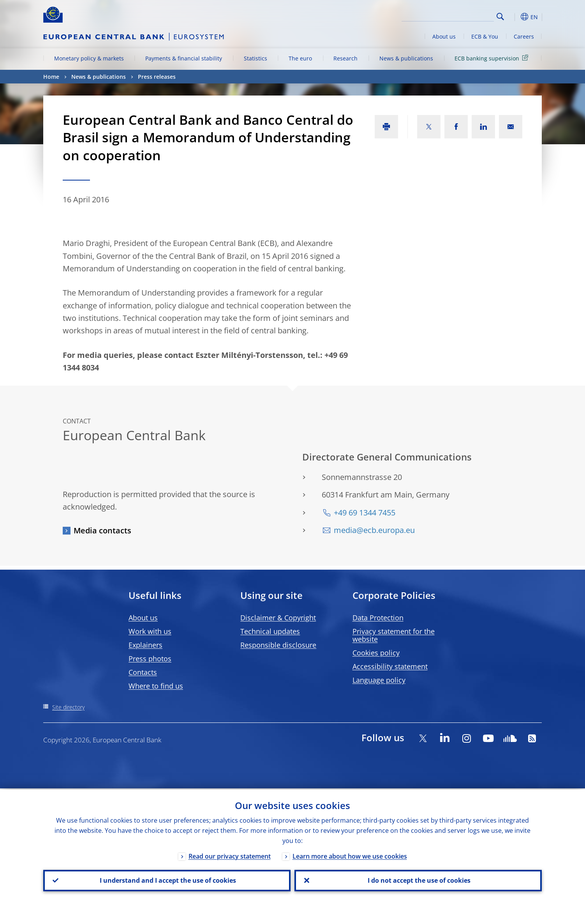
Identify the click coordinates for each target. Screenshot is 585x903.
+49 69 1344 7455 (364, 512)
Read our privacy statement (230, 855)
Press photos (150, 658)
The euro (300, 58)
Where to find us (156, 686)
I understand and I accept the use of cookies (167, 880)
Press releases (157, 76)
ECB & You (484, 36)
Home (51, 76)
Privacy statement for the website (393, 635)
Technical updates (270, 631)
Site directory (68, 707)
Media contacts (102, 530)
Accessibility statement (390, 666)
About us (444, 36)
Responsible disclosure (278, 645)
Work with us (150, 631)
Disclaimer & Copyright (278, 617)
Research (345, 58)
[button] (514, 16)
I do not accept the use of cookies (418, 880)
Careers (524, 36)
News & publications (406, 58)
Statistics (255, 58)
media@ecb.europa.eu (374, 530)
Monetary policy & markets (89, 58)
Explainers (145, 645)
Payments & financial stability (183, 58)
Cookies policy (376, 652)
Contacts (143, 672)
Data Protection (378, 617)
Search (500, 16)
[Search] (455, 15)
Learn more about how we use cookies (349, 855)
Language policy (378, 680)
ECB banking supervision (493, 58)
